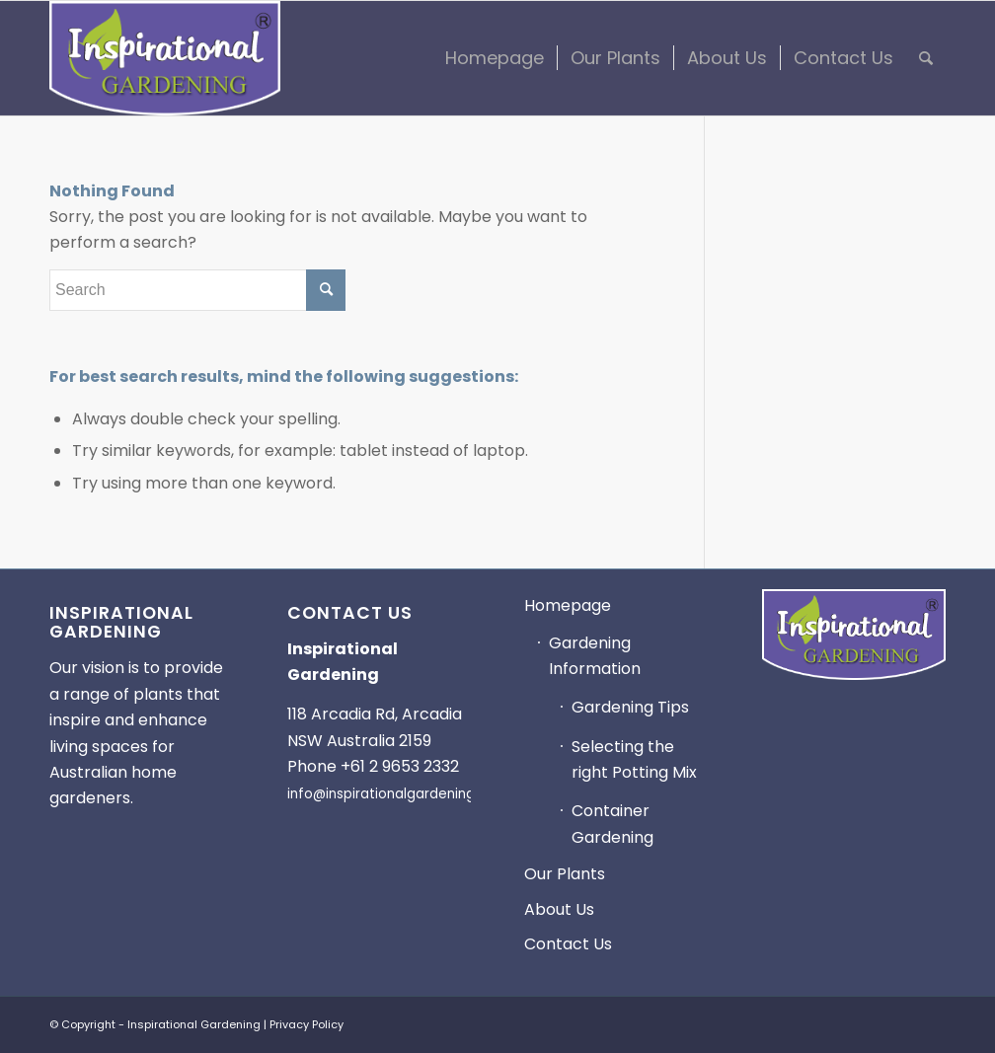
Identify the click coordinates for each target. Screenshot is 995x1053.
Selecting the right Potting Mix (634, 759)
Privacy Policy (306, 1024)
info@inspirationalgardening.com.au (407, 794)
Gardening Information (595, 656)
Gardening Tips (630, 707)
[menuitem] (494, 58)
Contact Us (568, 944)
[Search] (926, 58)
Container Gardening (612, 823)
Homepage (567, 605)
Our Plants (564, 874)
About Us (559, 909)
